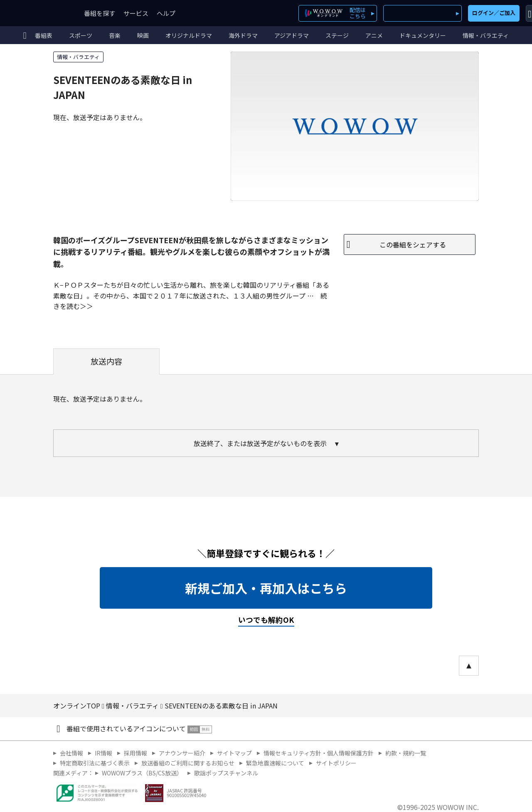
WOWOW (36, 13)
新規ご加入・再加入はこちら (266, 588)
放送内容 (106, 361)
